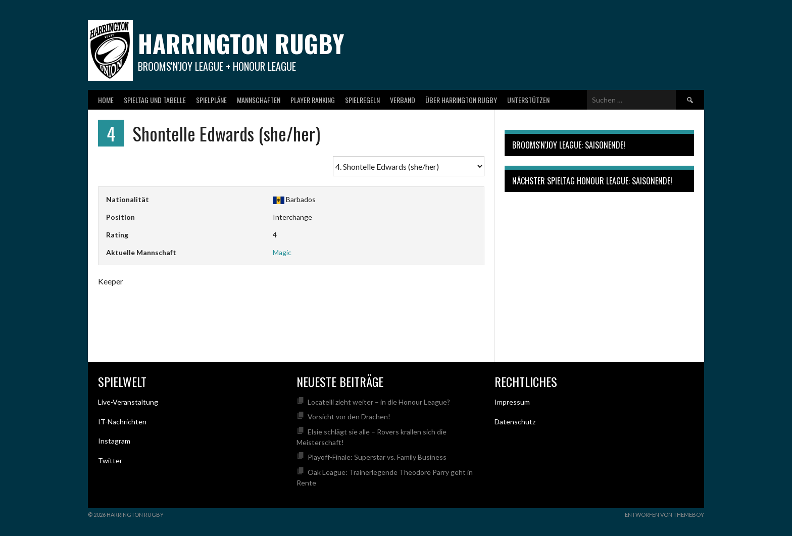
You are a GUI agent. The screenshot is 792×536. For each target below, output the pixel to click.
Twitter (110, 460)
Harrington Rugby (241, 43)
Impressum (512, 402)
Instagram (114, 440)
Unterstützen (528, 99)
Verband (402, 99)
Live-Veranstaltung (128, 402)
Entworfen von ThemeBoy (664, 514)
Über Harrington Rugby (461, 99)
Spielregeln (362, 99)
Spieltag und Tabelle (155, 99)
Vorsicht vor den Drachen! (349, 416)
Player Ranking (312, 99)
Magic (282, 252)
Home (106, 99)
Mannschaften (258, 99)
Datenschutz (514, 421)
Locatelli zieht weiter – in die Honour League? (379, 402)
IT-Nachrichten (122, 421)
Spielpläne (211, 99)
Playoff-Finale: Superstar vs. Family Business (377, 457)
